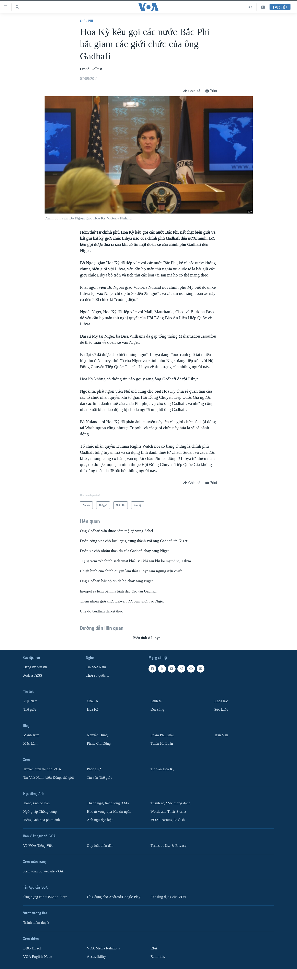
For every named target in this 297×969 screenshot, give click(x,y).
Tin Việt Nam (96, 667)
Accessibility (96, 956)
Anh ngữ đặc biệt (99, 820)
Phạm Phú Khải (162, 735)
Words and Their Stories (169, 811)
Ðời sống (157, 709)
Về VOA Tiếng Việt (38, 845)
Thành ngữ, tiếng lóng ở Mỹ (108, 803)
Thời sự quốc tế (97, 675)
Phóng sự (94, 769)
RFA (154, 948)
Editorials (158, 956)
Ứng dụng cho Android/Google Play (113, 897)
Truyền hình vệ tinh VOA (42, 769)
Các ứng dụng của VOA (168, 897)
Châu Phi (86, 20)
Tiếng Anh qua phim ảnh (41, 820)
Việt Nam (30, 701)
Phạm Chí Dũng (99, 743)
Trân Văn (221, 735)
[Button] (191, 91)
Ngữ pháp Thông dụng (40, 811)
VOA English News (37, 956)
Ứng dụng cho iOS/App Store (45, 897)
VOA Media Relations (103, 948)
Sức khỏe (221, 709)
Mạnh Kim (31, 735)
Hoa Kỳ (92, 709)
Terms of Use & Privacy (169, 845)
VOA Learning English (168, 820)
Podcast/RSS (32, 675)
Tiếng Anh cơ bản (36, 803)
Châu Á (92, 701)
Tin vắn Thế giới (99, 777)
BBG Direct (32, 948)
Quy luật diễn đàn (100, 845)
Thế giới (29, 709)
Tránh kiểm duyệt (36, 922)
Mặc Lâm (30, 743)
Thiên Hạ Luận (162, 743)
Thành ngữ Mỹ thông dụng (170, 803)
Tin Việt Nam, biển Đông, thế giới (48, 777)
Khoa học (221, 701)
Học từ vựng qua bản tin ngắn (109, 811)
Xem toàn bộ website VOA (43, 871)
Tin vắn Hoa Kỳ (162, 769)
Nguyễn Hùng (97, 735)
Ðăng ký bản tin (35, 667)
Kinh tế (156, 701)
